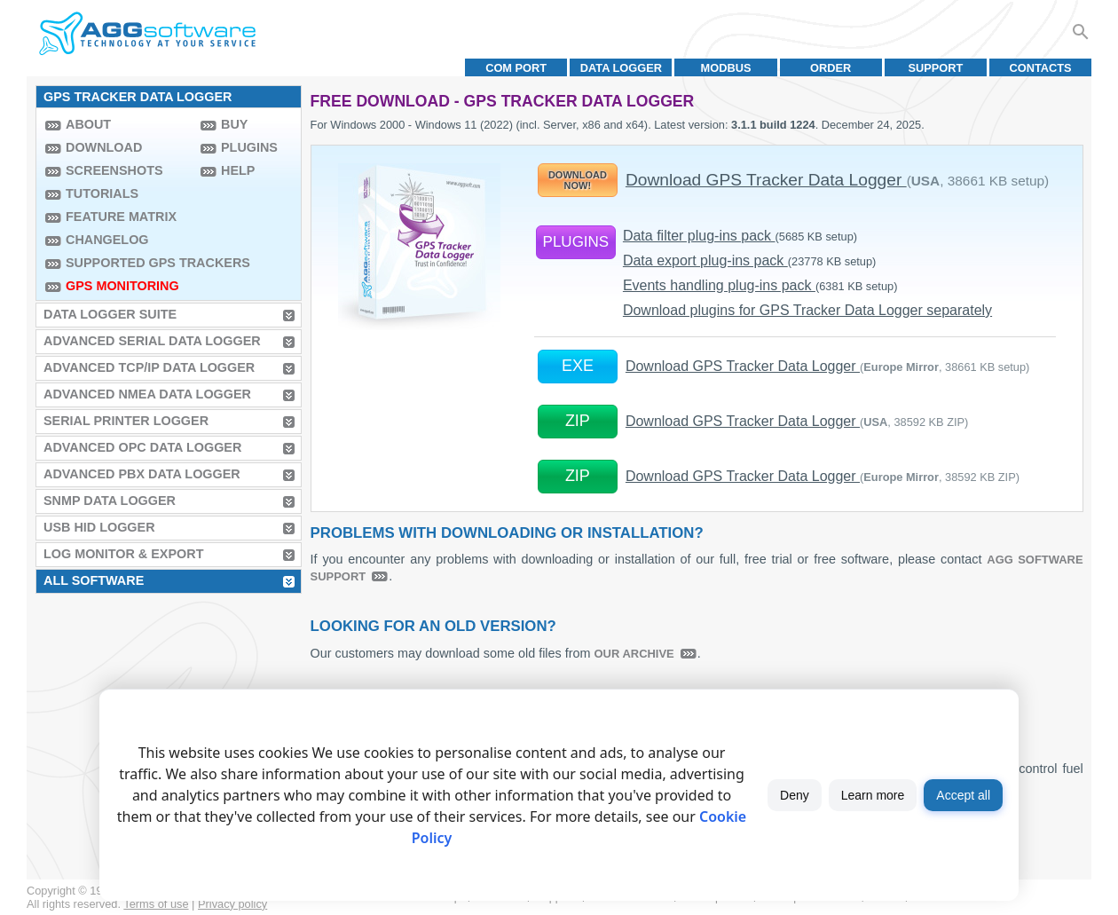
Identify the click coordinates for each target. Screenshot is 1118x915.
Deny (794, 795)
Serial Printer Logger (126, 421)
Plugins (249, 147)
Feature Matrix (121, 216)
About (88, 124)
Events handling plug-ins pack (760, 285)
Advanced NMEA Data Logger (147, 394)
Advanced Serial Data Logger (152, 341)
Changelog (107, 240)
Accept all (963, 795)
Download (104, 147)
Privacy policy (232, 904)
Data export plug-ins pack (749, 260)
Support (935, 68)
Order (830, 68)
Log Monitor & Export (123, 554)
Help (238, 170)
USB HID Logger (99, 527)
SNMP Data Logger (109, 500)
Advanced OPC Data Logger (142, 447)
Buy (234, 124)
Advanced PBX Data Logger (141, 474)
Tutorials (102, 193)
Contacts (1041, 68)
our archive (634, 653)
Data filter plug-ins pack (740, 235)
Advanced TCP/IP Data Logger (149, 367)
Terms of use (155, 904)
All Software (93, 580)
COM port (516, 68)
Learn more (873, 795)
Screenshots (114, 170)
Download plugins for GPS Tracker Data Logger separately (807, 310)
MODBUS (726, 68)
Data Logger (621, 68)
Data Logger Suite (110, 314)
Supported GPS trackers (129, 263)
